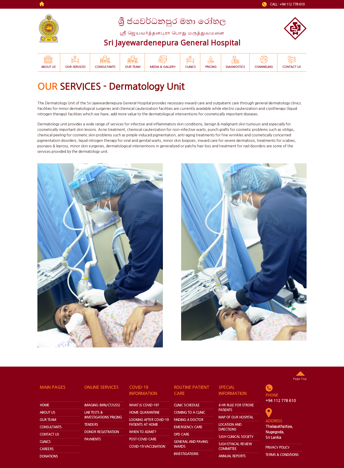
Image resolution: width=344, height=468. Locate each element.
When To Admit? (142, 432)
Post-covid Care (142, 439)
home (44, 405)
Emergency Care (188, 427)
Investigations (186, 453)
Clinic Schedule (187, 405)
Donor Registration (101, 432)
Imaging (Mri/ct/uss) (102, 405)
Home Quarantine (144, 412)
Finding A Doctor (188, 419)
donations (49, 456)
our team (48, 419)
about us (47, 412)
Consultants (51, 427)
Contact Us (49, 434)
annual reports (232, 456)
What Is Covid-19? (144, 405)
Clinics (45, 441)
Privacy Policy (277, 447)
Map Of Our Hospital (236, 417)
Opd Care (181, 434)
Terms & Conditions (282, 454)
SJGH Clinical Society (236, 436)
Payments (92, 439)
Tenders (91, 424)
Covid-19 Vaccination (147, 446)
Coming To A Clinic (189, 412)
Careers (47, 449)
